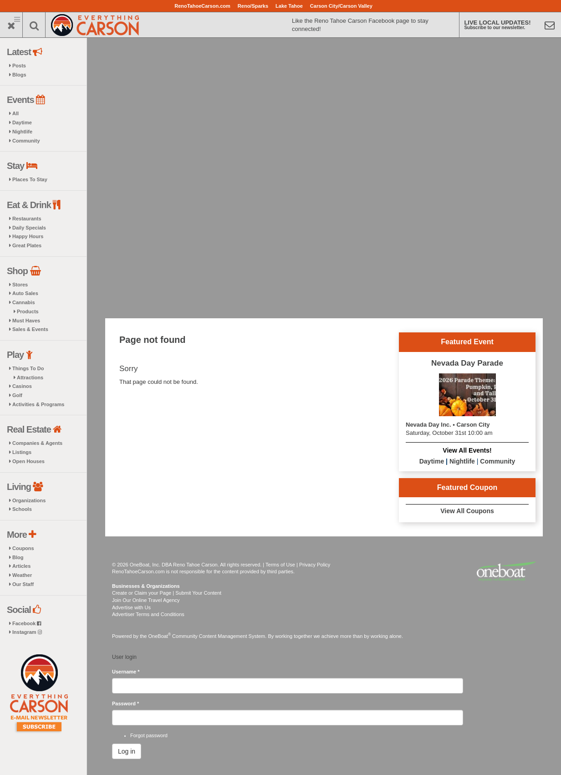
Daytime (22, 122)
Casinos (22, 386)
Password (125, 703)
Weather (22, 575)
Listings (21, 452)
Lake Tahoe (289, 6)
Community (26, 140)
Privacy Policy (314, 564)
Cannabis (23, 302)
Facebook (26, 623)
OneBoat (159, 636)
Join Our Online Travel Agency (146, 600)
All (15, 113)
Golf (17, 395)
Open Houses (28, 461)
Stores (20, 284)
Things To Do (28, 368)
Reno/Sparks (253, 6)
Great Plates (26, 245)
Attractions (30, 377)
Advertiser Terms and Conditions (148, 614)
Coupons (23, 548)
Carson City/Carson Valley (341, 6)
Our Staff (23, 584)
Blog (17, 557)
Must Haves (26, 320)
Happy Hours (27, 236)
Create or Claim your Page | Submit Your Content (166, 593)
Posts (19, 65)
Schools (22, 509)
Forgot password (149, 735)
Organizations (29, 500)
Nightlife (22, 131)
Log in (126, 751)
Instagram (27, 632)
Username (126, 671)
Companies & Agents (37, 443)
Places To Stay (29, 179)
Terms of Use (280, 564)
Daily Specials (29, 227)
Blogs (19, 74)
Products (28, 311)
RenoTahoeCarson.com (202, 6)
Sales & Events (30, 329)
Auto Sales (25, 293)
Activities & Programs (38, 404)
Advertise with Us (131, 607)
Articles (21, 566)
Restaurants (26, 218)
